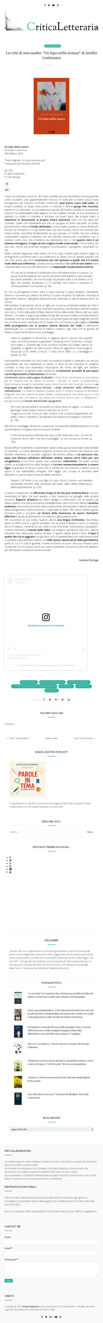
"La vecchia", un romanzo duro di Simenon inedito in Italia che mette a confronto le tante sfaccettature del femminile (60, 995)
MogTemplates (31, 1306)
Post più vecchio (85, 738)
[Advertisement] (51, 906)
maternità (66, 686)
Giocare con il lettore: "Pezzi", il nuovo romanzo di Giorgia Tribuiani (58, 1046)
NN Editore (84, 686)
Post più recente (18, 738)
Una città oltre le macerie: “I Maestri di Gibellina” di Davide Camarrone (58, 1096)
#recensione (52, 46)
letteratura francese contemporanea (34, 686)
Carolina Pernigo (78, 682)
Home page (52, 738)
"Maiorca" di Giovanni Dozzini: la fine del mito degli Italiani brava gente (59, 1079)
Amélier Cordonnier (52, 682)
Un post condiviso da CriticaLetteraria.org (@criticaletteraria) (45, 665)
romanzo (51, 690)
